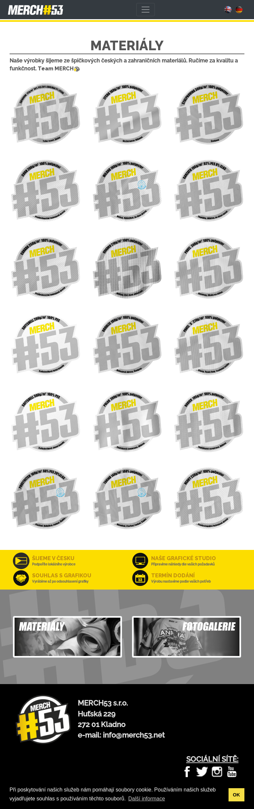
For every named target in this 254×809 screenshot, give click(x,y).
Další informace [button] (146, 798)
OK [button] (236, 794)
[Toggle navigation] (145, 9)
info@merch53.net (134, 735)
